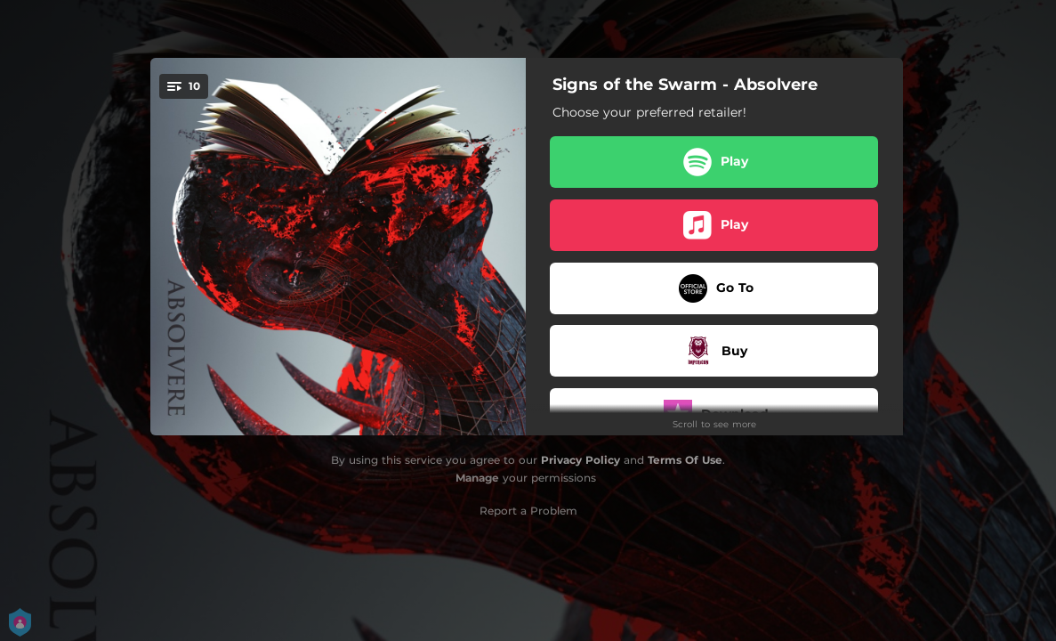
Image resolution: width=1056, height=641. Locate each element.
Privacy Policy (580, 460)
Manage (477, 477)
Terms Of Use (685, 460)
